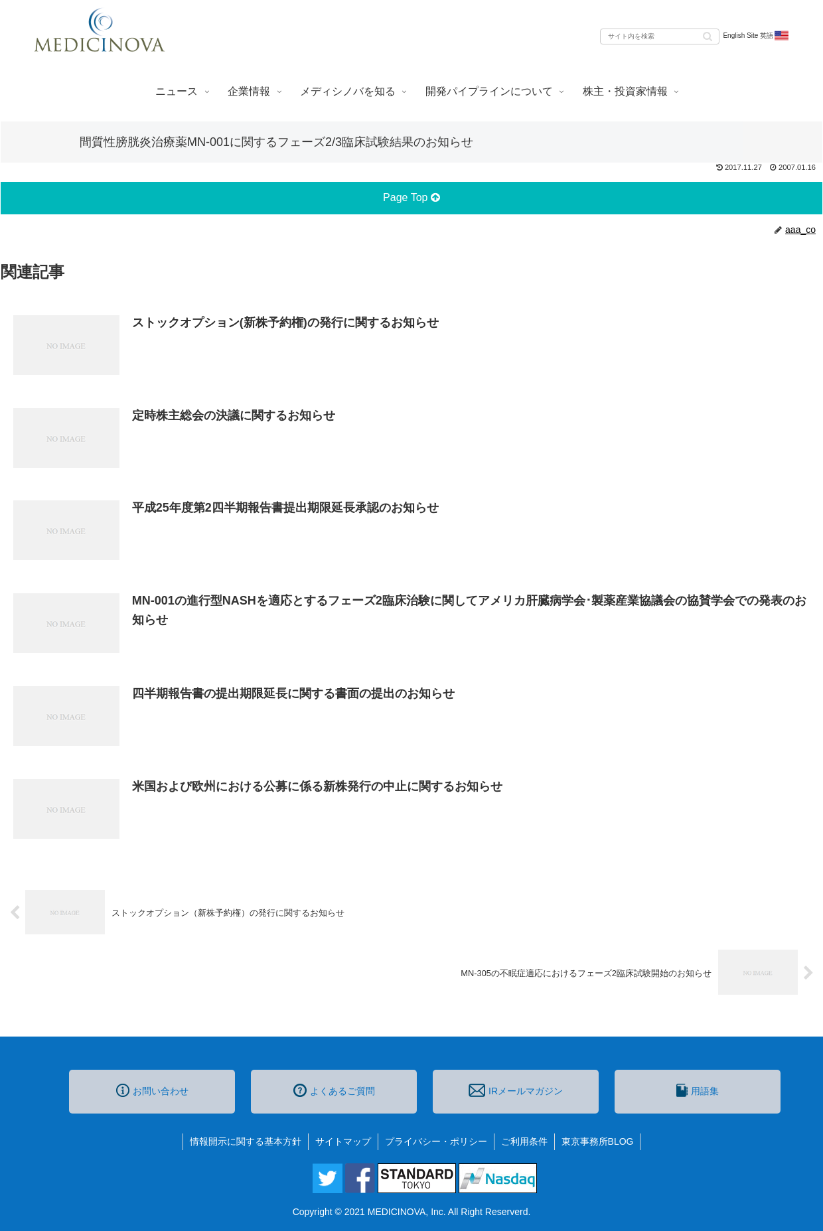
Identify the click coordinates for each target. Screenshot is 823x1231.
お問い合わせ (152, 1090)
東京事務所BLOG (597, 1141)
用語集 (697, 1090)
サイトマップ (343, 1141)
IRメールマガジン (516, 1090)
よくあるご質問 (334, 1090)
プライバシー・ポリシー (436, 1141)
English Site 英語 (756, 36)
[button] (707, 35)
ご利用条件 (524, 1141)
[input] (659, 36)
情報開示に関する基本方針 (245, 1141)
